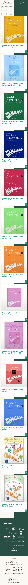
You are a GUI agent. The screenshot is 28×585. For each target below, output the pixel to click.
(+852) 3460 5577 (17, 567)
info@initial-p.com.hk (18, 573)
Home (2, 6)
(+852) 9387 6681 (17, 569)
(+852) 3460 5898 (17, 570)
